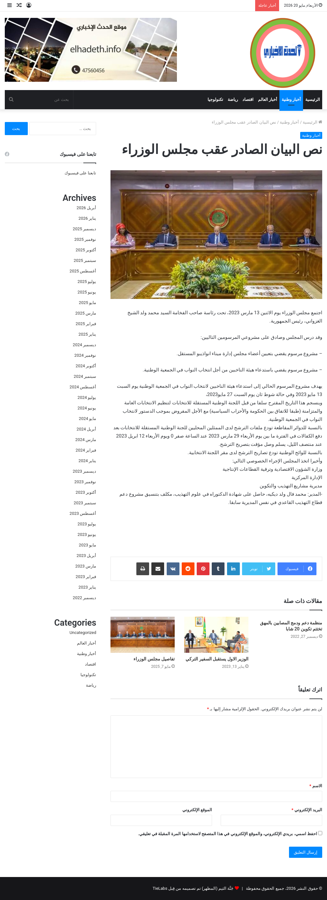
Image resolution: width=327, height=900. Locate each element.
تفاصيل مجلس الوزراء (154, 658)
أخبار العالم (267, 99)
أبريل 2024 (86, 429)
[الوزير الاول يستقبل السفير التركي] (216, 635)
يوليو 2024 (87, 397)
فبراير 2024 (86, 450)
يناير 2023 (87, 587)
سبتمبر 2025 (85, 260)
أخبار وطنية (291, 99)
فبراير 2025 (86, 323)
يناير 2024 (87, 460)
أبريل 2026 (86, 207)
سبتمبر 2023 (85, 502)
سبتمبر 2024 (85, 376)
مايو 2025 (87, 302)
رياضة (233, 99)
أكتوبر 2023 (86, 492)
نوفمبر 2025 (85, 239)
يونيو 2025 (87, 292)
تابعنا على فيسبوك (80, 173)
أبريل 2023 (86, 555)
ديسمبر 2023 (84, 471)
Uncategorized (83, 632)
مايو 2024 (87, 418)
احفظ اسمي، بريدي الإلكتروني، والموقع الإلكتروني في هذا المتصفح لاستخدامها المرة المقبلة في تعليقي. (227, 833)
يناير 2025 (87, 334)
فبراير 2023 (86, 576)
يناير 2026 (87, 218)
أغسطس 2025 (83, 271)
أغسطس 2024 (83, 387)
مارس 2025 (85, 313)
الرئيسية (312, 99)
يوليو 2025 (87, 281)
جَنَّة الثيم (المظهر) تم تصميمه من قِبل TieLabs (193, 888)
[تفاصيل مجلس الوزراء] (142, 635)
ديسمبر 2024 (84, 344)
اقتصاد (248, 99)
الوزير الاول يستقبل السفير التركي (217, 658)
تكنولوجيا (215, 99)
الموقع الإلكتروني (197, 809)
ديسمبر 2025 (84, 228)
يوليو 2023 (87, 524)
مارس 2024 (85, 439)
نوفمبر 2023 (85, 481)
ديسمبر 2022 (84, 597)
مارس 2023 (85, 566)
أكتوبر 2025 (86, 250)
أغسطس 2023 (83, 513)
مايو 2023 (87, 545)
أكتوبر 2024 (86, 365)
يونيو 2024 (87, 408)
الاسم (315, 785)
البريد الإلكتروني (307, 809)
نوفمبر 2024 (85, 355)
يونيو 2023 (87, 534)
